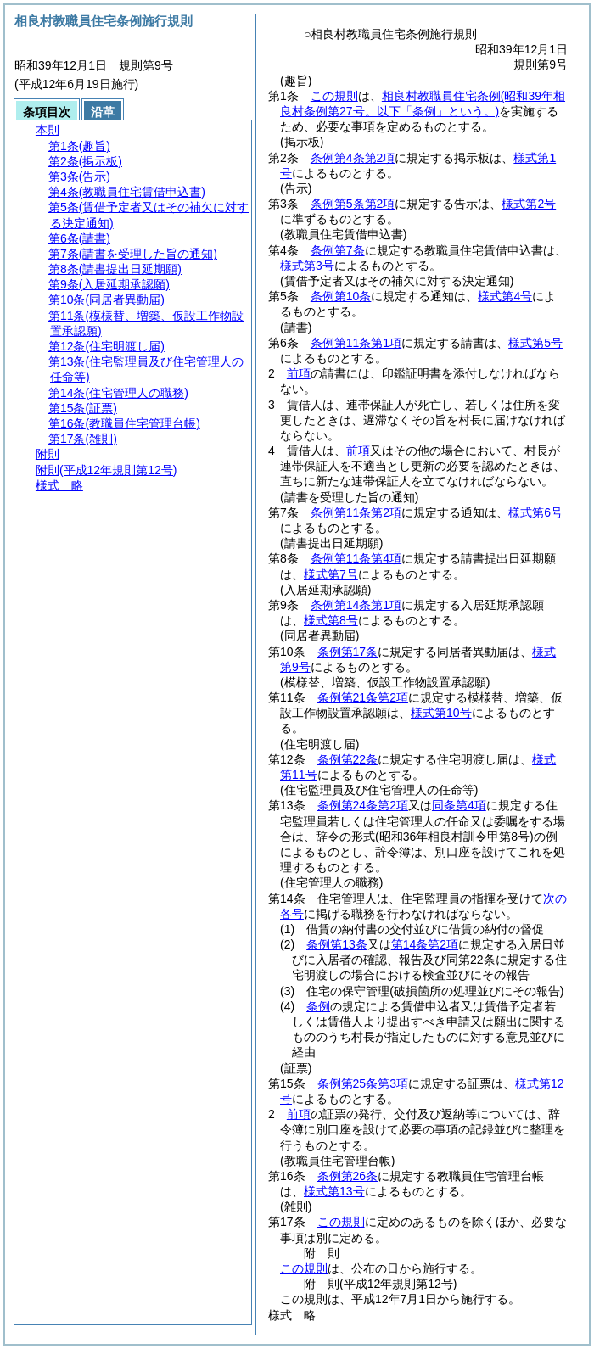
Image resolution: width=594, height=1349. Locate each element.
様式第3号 (307, 265)
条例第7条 (338, 250)
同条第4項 (459, 805)
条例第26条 (347, 1176)
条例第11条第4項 (356, 558)
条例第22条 (347, 759)
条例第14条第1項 (356, 605)
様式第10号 (441, 712)
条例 (318, 1006)
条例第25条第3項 (362, 1083)
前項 (299, 373)
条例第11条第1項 (356, 343)
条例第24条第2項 (362, 805)
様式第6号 (535, 512)
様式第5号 (535, 343)
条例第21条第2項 (362, 697)
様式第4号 (505, 296)
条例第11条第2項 (356, 512)
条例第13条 (336, 944)
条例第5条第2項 (353, 203)
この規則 (334, 96)
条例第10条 (341, 296)
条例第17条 (347, 651)
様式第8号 (331, 620)
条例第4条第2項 (353, 158)
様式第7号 (331, 574)
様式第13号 (334, 1191)
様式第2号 (529, 203)
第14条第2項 (424, 944)
